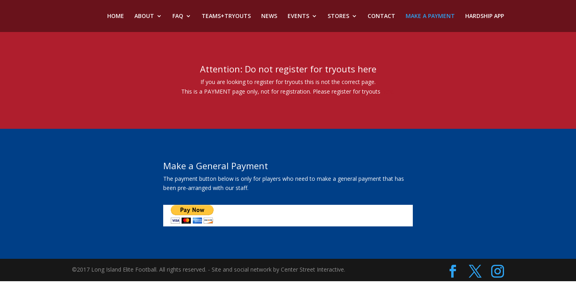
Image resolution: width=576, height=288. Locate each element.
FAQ (177, 16)
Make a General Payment (215, 166)
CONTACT (381, 16)
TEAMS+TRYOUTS (226, 16)
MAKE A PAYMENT (430, 16)
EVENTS (298, 16)
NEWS (269, 16)
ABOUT (144, 16)
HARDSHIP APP (484, 16)
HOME (115, 16)
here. (388, 91)
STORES (338, 16)
